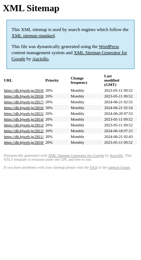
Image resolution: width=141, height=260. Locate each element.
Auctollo (40, 58)
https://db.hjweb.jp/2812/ (24, 131)
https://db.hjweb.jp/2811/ (24, 136)
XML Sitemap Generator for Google (76, 155)
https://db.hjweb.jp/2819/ (24, 90)
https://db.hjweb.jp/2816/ (24, 107)
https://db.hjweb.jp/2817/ (24, 102)
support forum (119, 167)
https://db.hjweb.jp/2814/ (24, 119)
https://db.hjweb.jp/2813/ (24, 125)
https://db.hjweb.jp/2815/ (24, 113)
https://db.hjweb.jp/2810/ (24, 142)
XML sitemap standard (33, 35)
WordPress (109, 46)
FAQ (93, 167)
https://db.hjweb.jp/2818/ (24, 96)
